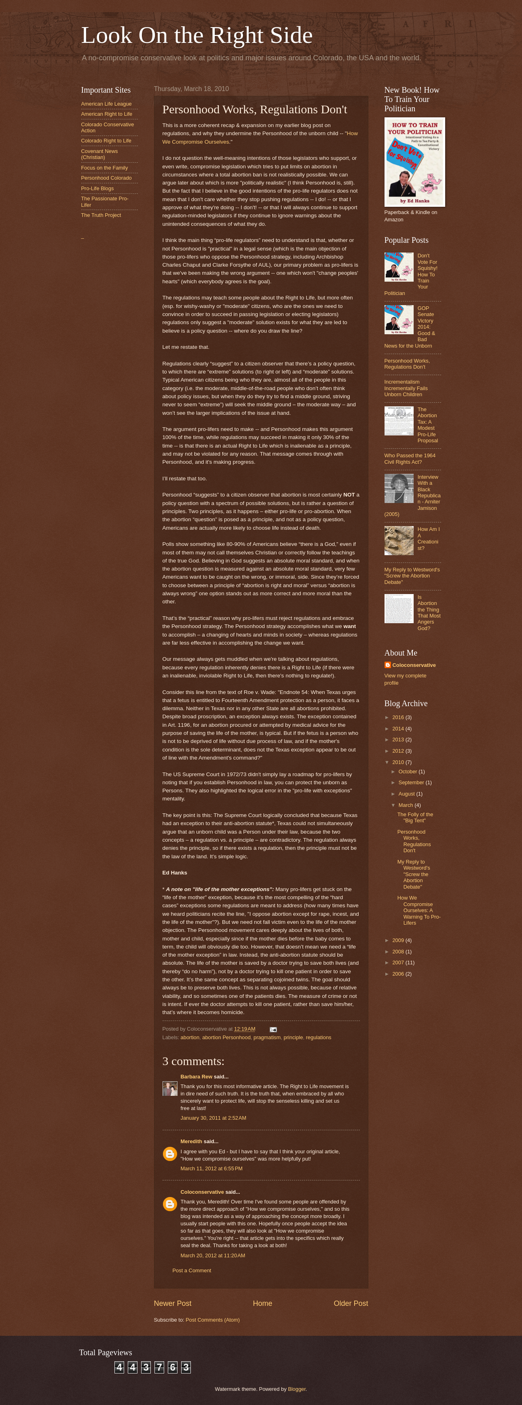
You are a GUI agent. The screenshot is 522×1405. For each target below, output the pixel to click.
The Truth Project (101, 215)
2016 (398, 717)
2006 (398, 974)
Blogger (297, 1389)
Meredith (192, 1141)
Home (262, 1303)
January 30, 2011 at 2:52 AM (214, 1118)
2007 (398, 962)
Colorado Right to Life (106, 141)
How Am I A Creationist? (429, 538)
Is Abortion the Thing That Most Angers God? (429, 612)
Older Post (351, 1303)
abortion (190, 1037)
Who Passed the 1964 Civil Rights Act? (410, 458)
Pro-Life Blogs (97, 188)
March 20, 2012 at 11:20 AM (213, 1255)
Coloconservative (202, 1192)
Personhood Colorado (106, 178)
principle (293, 1037)
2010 (398, 762)
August (407, 794)
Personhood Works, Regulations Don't (407, 364)
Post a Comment (192, 1270)
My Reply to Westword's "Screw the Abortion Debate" (412, 576)
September (412, 782)
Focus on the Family (104, 168)
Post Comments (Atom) (213, 1320)
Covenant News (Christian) (99, 154)
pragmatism (267, 1037)
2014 (398, 729)
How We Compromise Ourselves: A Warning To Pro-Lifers (419, 910)
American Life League (106, 104)
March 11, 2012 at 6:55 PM (212, 1168)
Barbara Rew (197, 1077)
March (406, 805)
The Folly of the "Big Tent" (415, 817)
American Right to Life (107, 114)
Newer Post (173, 1303)
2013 (398, 739)
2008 (398, 952)
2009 (398, 940)
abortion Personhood (226, 1037)
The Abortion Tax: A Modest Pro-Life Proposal (428, 425)
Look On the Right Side (197, 34)
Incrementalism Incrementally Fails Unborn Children (406, 388)
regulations (319, 1037)
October (408, 771)
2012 (398, 751)
